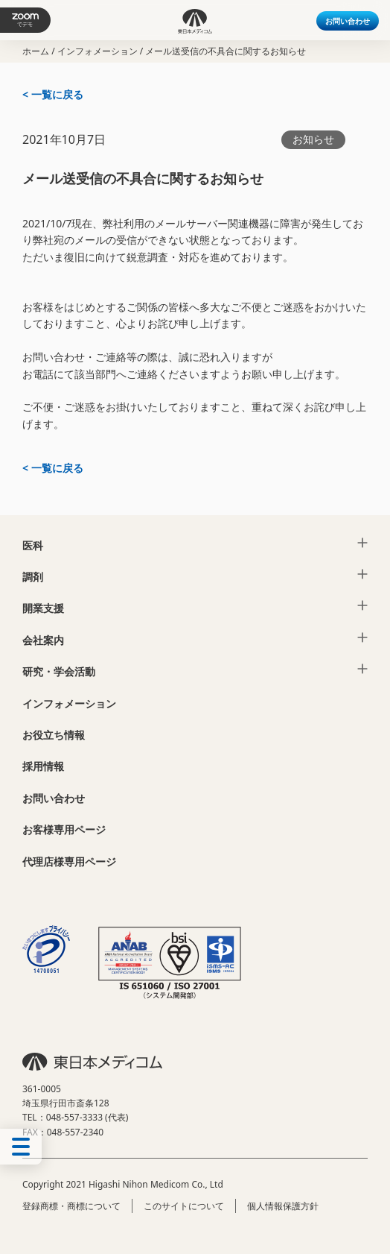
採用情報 (43, 766)
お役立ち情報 (53, 735)
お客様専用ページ (64, 829)
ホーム (35, 51)
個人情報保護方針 (283, 1206)
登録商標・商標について (71, 1206)
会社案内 (43, 640)
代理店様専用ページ (69, 861)
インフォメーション (97, 51)
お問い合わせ (347, 21)
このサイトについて (184, 1206)
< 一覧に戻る (52, 94)
